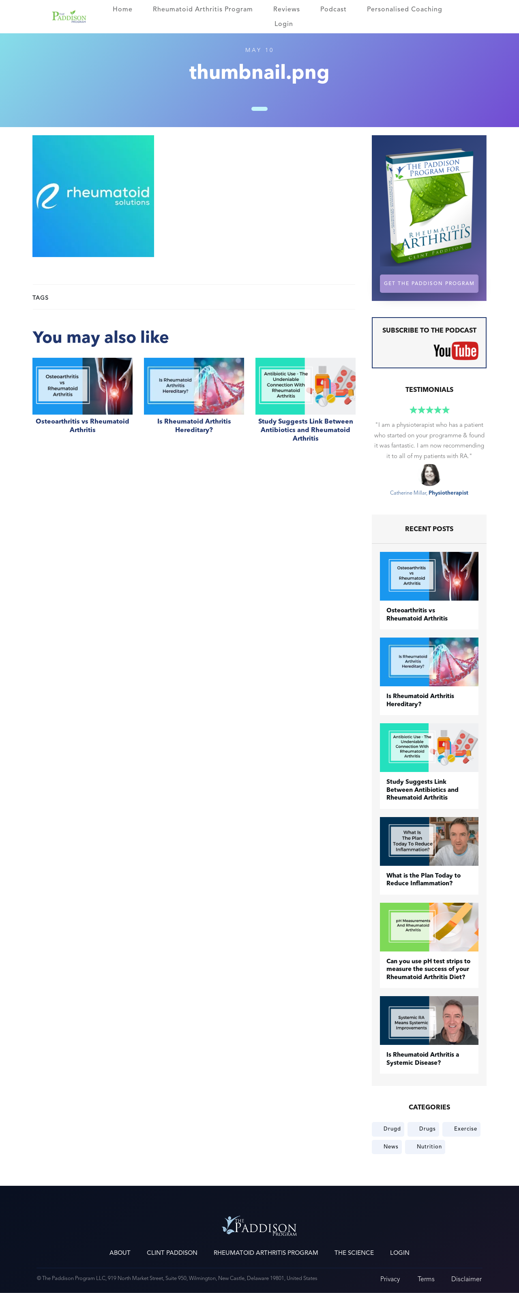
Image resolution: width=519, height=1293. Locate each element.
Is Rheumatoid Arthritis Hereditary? (194, 404)
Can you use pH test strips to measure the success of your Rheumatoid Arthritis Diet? (428, 970)
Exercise (465, 1129)
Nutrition (429, 1147)
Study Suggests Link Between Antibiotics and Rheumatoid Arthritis (305, 404)
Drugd (392, 1129)
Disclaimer (466, 1279)
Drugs (427, 1129)
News (391, 1147)
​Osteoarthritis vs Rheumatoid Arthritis (82, 404)
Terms (426, 1279)
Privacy (390, 1279)
